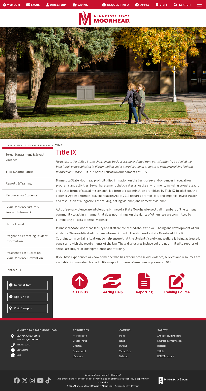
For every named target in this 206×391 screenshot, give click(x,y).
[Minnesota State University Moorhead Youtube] (40, 380)
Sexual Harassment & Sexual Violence (25, 157)
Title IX (160, 351)
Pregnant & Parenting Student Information (27, 238)
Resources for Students (21, 195)
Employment (79, 351)
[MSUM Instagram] (32, 380)
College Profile (80, 341)
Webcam (123, 356)
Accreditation (80, 336)
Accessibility (122, 386)
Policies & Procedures (39, 145)
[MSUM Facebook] (17, 380)
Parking (123, 346)
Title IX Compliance (19, 172)
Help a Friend (15, 224)
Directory (77, 346)
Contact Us (13, 270)
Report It (161, 346)
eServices (77, 356)
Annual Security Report (169, 336)
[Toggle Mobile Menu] (200, 4)
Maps (122, 336)
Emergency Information (169, 341)
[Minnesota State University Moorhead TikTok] (48, 380)
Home (9, 145)
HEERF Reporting (165, 356)
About (20, 145)
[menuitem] (11, 4)
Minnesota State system (89, 379)
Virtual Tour (125, 351)
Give (18, 355)
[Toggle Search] (182, 4)
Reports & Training (19, 183)
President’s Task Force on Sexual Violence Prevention (24, 255)
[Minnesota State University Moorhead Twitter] (25, 380)
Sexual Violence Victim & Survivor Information (22, 210)
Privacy (135, 386)
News (122, 341)
